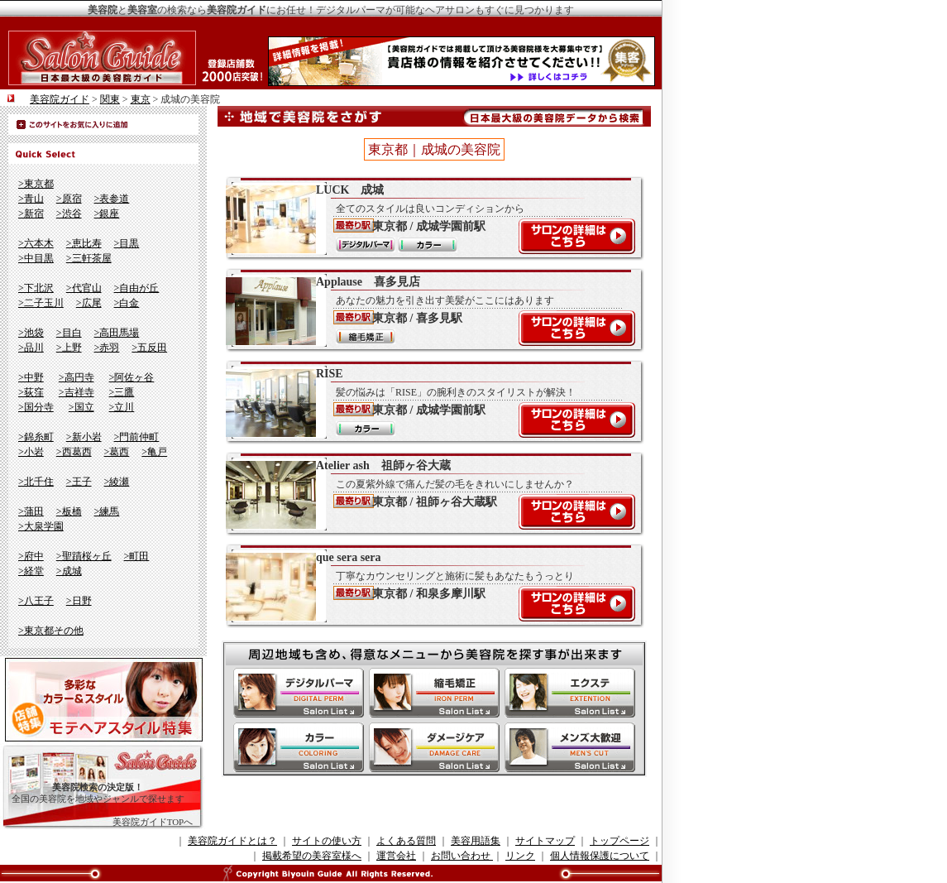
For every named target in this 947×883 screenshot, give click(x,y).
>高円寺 (76, 377)
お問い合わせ (462, 855)
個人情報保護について (599, 855)
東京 (141, 99)
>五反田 (149, 347)
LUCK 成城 (426, 218)
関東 (110, 99)
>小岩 (31, 452)
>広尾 (89, 303)
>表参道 (112, 198)
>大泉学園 (41, 526)
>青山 (31, 198)
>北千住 (36, 481)
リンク (520, 855)
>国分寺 (36, 407)
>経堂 (31, 571)
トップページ (619, 841)
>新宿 (31, 213)
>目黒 (127, 243)
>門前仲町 (137, 437)
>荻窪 (31, 392)
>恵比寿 (84, 243)
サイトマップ (545, 841)
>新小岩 (84, 437)
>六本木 (36, 243)
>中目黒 (36, 258)
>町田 (137, 556)
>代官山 (84, 288)
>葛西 (117, 452)
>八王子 (36, 601)
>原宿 (69, 198)
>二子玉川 (41, 303)
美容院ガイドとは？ (232, 841)
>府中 (31, 556)
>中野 (31, 377)
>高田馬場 (117, 332)
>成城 (69, 571)
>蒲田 (31, 511)
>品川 (31, 347)
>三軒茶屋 (89, 258)
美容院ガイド (59, 99)
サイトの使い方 (326, 841)
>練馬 (107, 511)
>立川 (122, 407)
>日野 (79, 601)
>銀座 (107, 213)
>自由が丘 (137, 288)
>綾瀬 (117, 481)
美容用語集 (475, 841)
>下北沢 (36, 288)
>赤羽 (107, 347)
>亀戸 (154, 452)
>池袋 (31, 332)
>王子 (79, 481)
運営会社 (396, 855)
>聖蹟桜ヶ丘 (84, 556)
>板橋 (69, 511)
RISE (426, 402)
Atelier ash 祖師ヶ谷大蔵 (426, 494)
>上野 (69, 347)
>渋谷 (69, 213)
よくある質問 (406, 841)
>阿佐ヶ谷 (132, 377)
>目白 (69, 332)
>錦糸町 (36, 437)
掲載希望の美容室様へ (311, 855)
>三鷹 (122, 392)
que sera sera (426, 586)
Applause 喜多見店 (426, 310)
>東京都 (36, 184)
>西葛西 (74, 452)
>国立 (81, 407)
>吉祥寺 (76, 392)
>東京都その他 (51, 630)
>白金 (127, 303)
